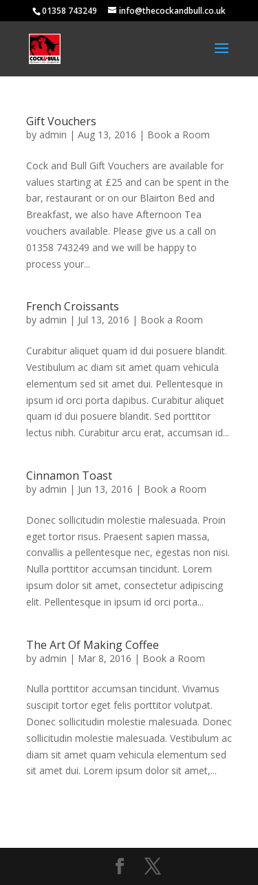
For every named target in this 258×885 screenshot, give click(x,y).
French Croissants (72, 306)
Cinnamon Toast (69, 475)
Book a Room (178, 134)
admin (53, 134)
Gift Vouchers (61, 121)
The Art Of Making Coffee (92, 644)
